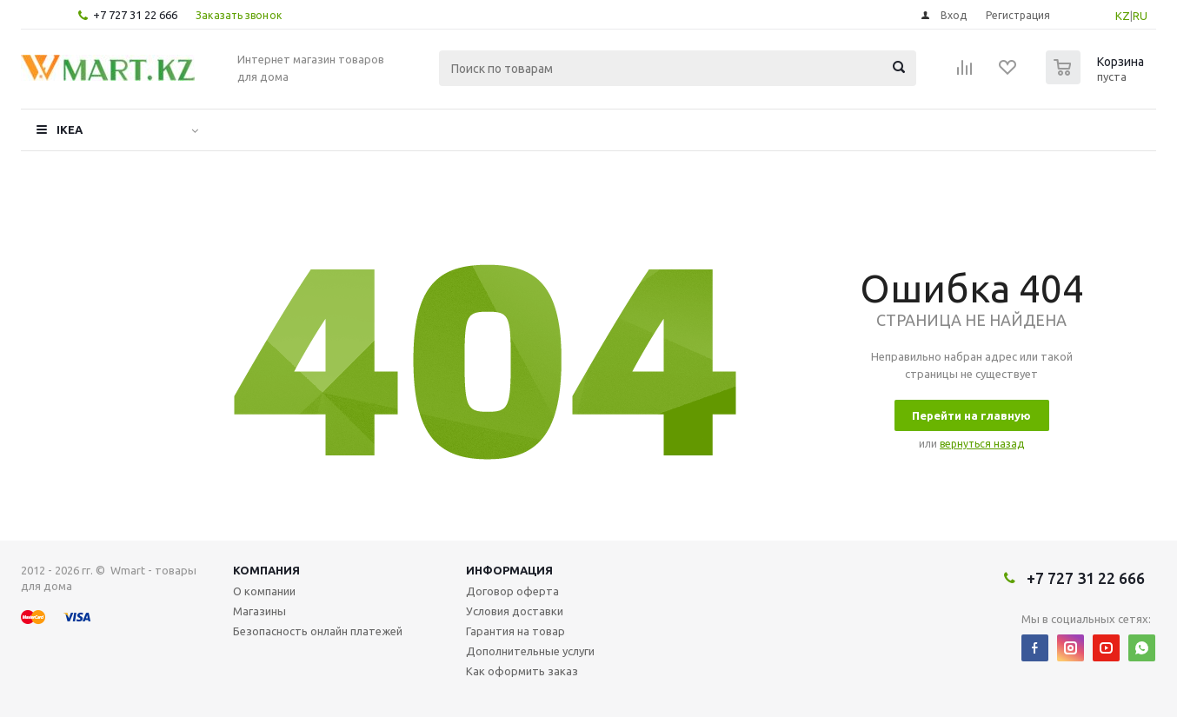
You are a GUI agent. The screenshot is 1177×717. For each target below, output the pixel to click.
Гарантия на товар (515, 631)
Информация (509, 570)
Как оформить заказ (522, 671)
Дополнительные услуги (530, 651)
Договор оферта (512, 591)
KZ (1122, 16)
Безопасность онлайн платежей (317, 631)
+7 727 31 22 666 (135, 15)
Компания (266, 570)
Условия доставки (514, 611)
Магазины (259, 611)
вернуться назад (982, 443)
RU (1140, 16)
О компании (264, 591)
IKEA (70, 129)
